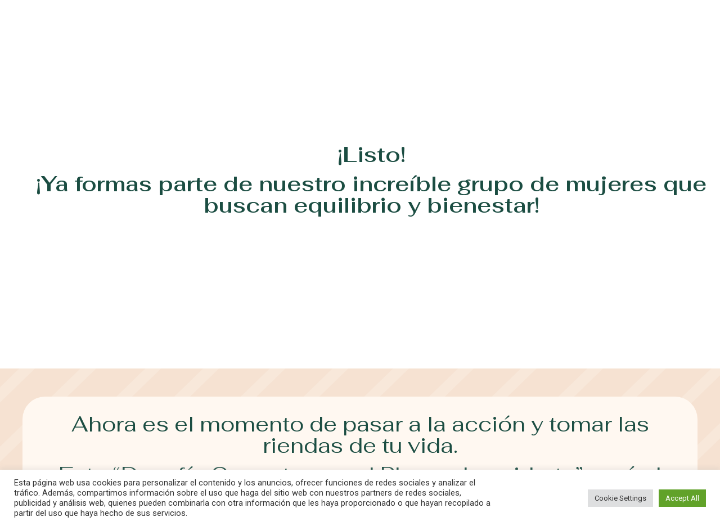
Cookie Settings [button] (620, 498)
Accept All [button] (682, 498)
